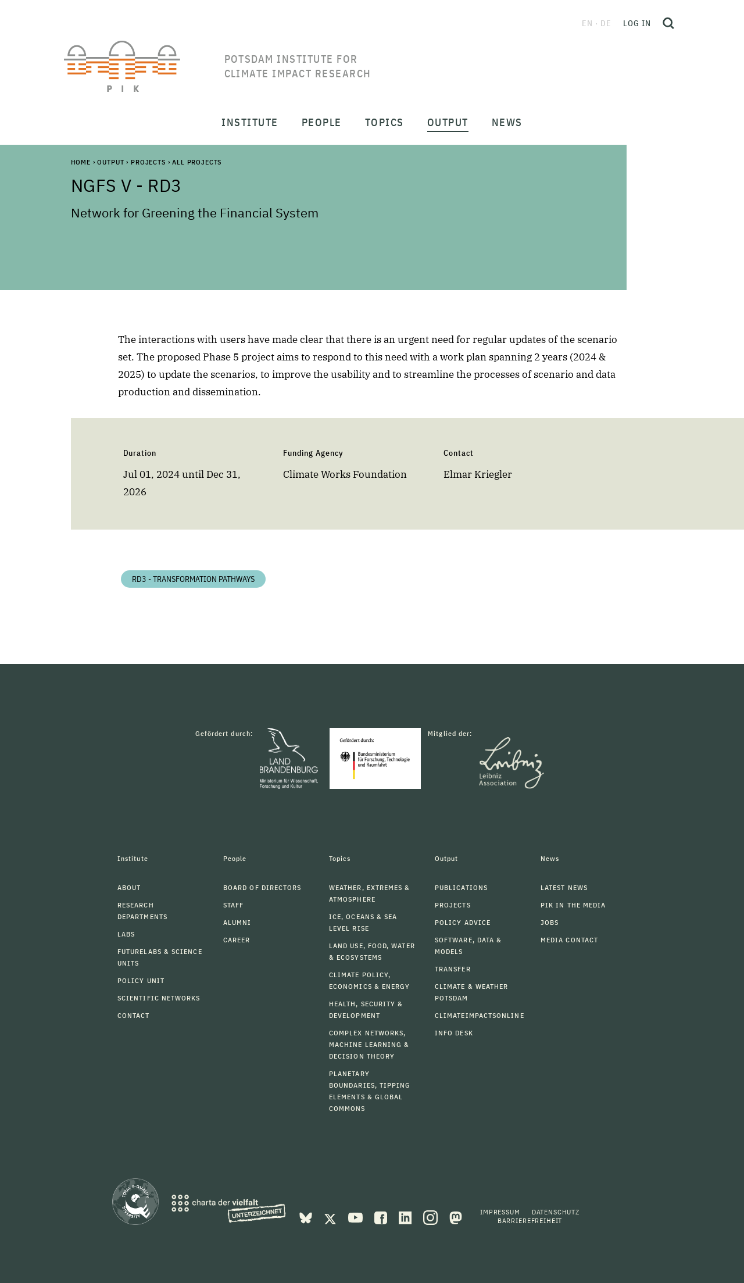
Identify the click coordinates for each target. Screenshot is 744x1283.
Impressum (500, 1211)
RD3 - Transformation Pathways (193, 579)
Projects (148, 162)
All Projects (196, 162)
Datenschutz (556, 1211)
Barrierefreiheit (530, 1220)
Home (81, 162)
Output (110, 162)
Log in (637, 23)
